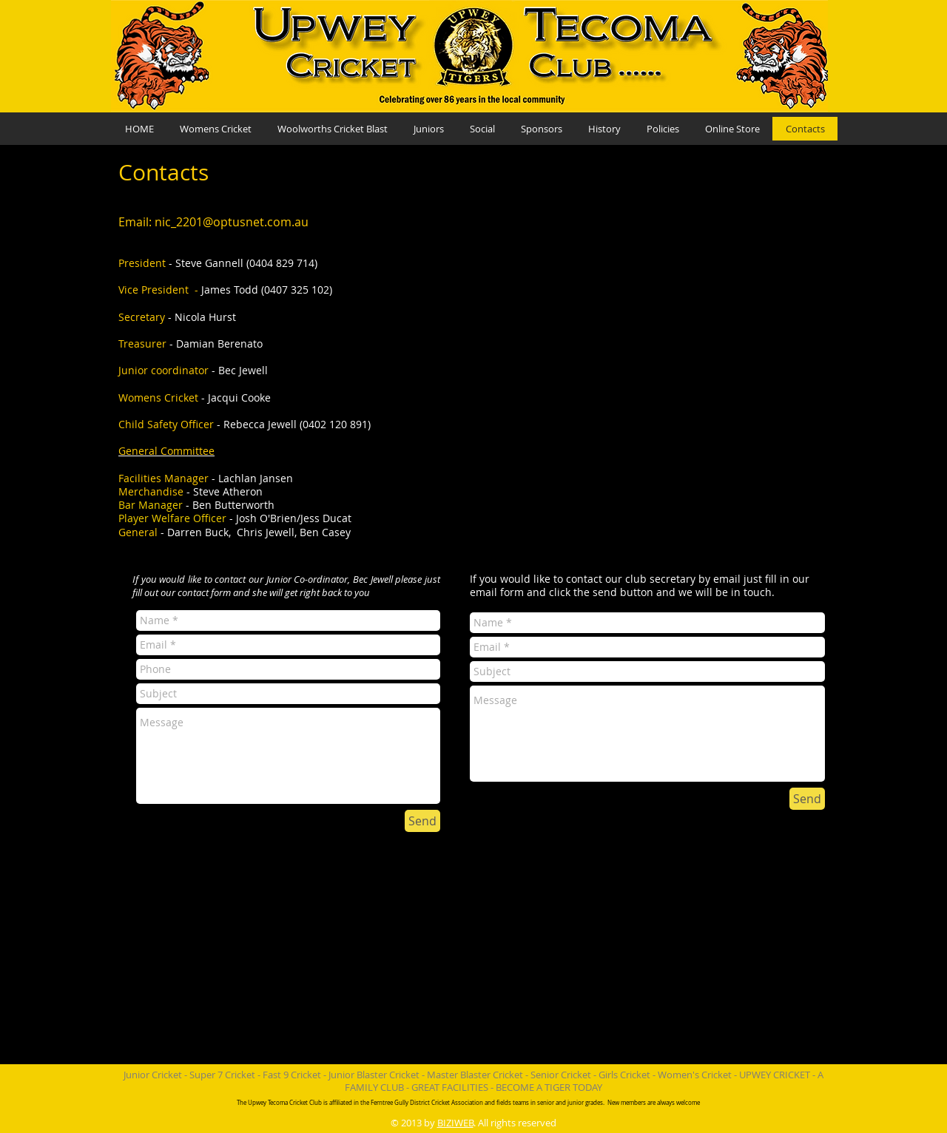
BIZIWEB (455, 1122)
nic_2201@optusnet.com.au (232, 222)
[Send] (422, 821)
